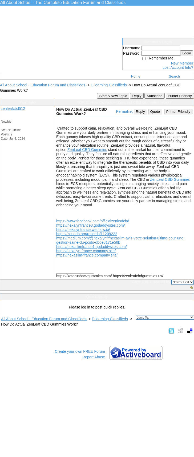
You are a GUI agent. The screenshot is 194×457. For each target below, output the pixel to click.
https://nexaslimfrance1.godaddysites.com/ (91, 246)
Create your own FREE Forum (80, 351)
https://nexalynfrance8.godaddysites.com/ (90, 225)
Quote (155, 112)
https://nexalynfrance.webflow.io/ (83, 229)
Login (186, 53)
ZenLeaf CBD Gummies (87, 149)
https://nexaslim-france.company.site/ (87, 255)
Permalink (124, 111)
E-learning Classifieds (109, 85)
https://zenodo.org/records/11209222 (86, 234)
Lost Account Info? (178, 67)
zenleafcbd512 (13, 108)
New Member (182, 63)
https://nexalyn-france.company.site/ (86, 251)
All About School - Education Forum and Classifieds (43, 85)
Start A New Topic (113, 96)
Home (135, 76)
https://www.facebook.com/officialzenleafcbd (92, 221)
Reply (136, 96)
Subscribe (154, 96)
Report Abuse (93, 357)
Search (174, 76)
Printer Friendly (180, 96)
